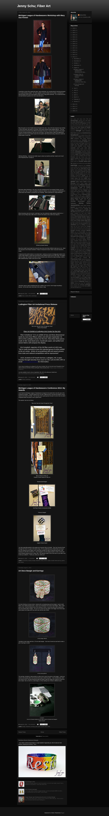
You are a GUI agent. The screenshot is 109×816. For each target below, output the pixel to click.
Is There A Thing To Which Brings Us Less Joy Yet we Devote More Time (81, 198)
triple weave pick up (82, 271)
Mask (76, 216)
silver (76, 252)
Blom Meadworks (86, 137)
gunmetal (73, 183)
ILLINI (78, 192)
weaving (81, 281)
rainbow (84, 239)
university (84, 274)
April (75, 94)
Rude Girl (78, 245)
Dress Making (79, 163)
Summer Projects (87, 263)
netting (83, 224)
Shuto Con (73, 251)
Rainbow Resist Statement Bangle (28, 740)
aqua (89, 122)
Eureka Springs (74, 167)
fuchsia (83, 175)
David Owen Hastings (83, 158)
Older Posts (62, 732)
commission (78, 151)
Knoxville (81, 208)
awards (30, 560)
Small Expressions (78, 253)
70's (87, 119)
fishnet (72, 174)
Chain (75, 146)
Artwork (77, 128)
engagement (80, 165)
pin (77, 232)
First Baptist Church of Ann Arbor (82, 172)
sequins (89, 247)
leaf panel (78, 211)
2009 (74, 110)
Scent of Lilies (79, 246)
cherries (89, 146)
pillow (76, 232)
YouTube (77, 287)
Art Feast (73, 124)
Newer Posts (22, 732)
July (75, 88)
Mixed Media (74, 220)
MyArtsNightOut (84, 223)
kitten (86, 207)
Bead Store (73, 133)
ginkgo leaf (77, 178)
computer (89, 151)
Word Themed (74, 284)
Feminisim (80, 169)
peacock (86, 228)
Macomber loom (87, 215)
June (75, 90)
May (75, 92)
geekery (86, 176)
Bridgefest (81, 141)
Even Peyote (80, 167)
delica (72, 159)
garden (82, 176)
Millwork (82, 219)
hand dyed (88, 184)
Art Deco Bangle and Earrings (31, 571)
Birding (72, 137)
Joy (84, 207)
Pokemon (76, 235)
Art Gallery (86, 124)
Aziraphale (73, 130)
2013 (74, 56)
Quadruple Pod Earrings (76, 239)
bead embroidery (86, 130)
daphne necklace (75, 158)
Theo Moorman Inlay (83, 267)
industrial (76, 195)
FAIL (79, 168)
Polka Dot (81, 235)
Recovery (85, 240)
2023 (74, 34)
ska (79, 252)
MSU (80, 221)
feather (76, 169)
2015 (74, 52)
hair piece (77, 184)
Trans (72, 270)
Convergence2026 (86, 152)
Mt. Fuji (83, 221)
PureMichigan (82, 237)
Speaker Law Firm (78, 254)
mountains (73, 221)
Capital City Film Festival (77, 144)
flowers (89, 174)
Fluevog (72, 175)
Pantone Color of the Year (82, 227)
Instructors (73, 197)
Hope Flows (73, 191)
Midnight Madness (82, 217)
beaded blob (79, 133)
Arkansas (73, 123)
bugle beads (78, 143)
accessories (25, 560)
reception (76, 240)
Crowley (82, 157)
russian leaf (84, 245)
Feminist (85, 169)
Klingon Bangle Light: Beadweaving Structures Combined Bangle (40, 797)
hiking (79, 190)
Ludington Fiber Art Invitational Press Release (37, 304)
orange (89, 226)
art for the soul (79, 124)
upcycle (79, 275)
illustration (88, 192)
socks (72, 254)
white (49, 726)
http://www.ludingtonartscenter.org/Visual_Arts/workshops (31, 373)
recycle (89, 240)
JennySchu (75, 205)
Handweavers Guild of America (81, 187)
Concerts (73, 152)
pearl (89, 229)
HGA (76, 190)
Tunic (89, 271)
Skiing (84, 252)
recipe (80, 240)
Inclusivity (80, 194)
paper (72, 228)
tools (89, 269)
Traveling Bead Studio (79, 270)
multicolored (88, 221)
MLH (30, 295)
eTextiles (88, 165)
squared (85, 257)
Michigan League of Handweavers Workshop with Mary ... (80, 71)
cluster (76, 150)
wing (79, 283)
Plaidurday (73, 233)
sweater (81, 264)
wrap (79, 285)
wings (82, 283)
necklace (73, 224)
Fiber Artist (75, 171)
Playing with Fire (84, 233)
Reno (74, 242)
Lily (87, 211)
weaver (85, 280)
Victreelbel (82, 277)
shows (23, 379)
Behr (80, 135)
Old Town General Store (81, 226)
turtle (77, 273)
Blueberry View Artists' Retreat (82, 138)
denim (79, 159)
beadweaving (87, 133)
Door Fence (88, 159)
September (77, 65)
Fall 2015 (83, 168)
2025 (74, 30)
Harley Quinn (85, 188)
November (76, 61)
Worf (78, 284)
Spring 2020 (78, 257)
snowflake (85, 253)
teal (81, 266)
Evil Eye (85, 167)
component (84, 151)
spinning (89, 254)
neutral (86, 224)
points (72, 235)
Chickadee (73, 147)
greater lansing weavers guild (84, 179)
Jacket (26, 295)
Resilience (80, 242)
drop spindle (84, 163)
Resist (84, 242)
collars (84, 150)
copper (49, 560)
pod (90, 233)
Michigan (79, 216)
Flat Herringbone (79, 174)
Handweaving (74, 188)
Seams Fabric (79, 247)
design (82, 159)
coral (80, 154)
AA (90, 119)
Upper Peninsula (86, 275)
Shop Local (84, 250)
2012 (74, 104)
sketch (81, 251)
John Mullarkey (79, 207)
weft (90, 281)
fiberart (79, 171)
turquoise (73, 273)
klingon (72, 208)
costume (83, 154)
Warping (75, 279)
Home (42, 732)
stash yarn (83, 260)
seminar (84, 247)
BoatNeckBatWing (74, 140)
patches (79, 228)
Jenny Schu (83, 15)
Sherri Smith (76, 250)
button (83, 143)
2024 (74, 32)
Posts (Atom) (45, 736)
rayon (72, 240)
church (81, 148)
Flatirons (85, 174)
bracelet (84, 140)
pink (84, 232)
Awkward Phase (87, 128)
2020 (74, 41)
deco (89, 158)
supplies (72, 264)
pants (89, 227)
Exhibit (89, 167)
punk (77, 237)
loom (85, 213)
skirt (87, 251)
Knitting (76, 208)
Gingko (72, 178)
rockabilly (88, 243)
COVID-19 (88, 154)
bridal (77, 141)
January (76, 101)
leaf (19, 562)
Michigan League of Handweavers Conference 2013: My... (80, 81)
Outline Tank (73, 227)
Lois (82, 213)
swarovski (77, 264)
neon (78, 224)
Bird (90, 135)
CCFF (72, 146)
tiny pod (86, 268)
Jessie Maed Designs (85, 205)
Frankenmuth (78, 175)
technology (85, 266)
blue (72, 138)
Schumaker (85, 246)
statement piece (78, 262)
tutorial (79, 273)
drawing (74, 163)
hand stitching (81, 186)
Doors (72, 161)
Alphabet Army (82, 120)
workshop (82, 284)
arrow (76, 123)
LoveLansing (79, 215)
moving (76, 221)
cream (74, 155)
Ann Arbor (88, 120)
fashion (72, 169)
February (76, 99)
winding (76, 283)
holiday (85, 190)
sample (89, 245)
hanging (80, 188)
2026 (74, 28)
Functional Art (74, 176)
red (72, 242)
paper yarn (75, 228)
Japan (89, 199)
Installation (88, 195)
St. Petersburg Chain (81, 258)
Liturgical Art (77, 213)
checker (80, 146)
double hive (76, 161)
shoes (80, 250)
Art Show (81, 126)
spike (85, 254)
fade (77, 168)
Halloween (82, 184)
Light (86, 211)
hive (82, 190)
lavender (79, 210)
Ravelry (89, 239)
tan (71, 266)
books (80, 140)
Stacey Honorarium (86, 259)
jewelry (73, 207)
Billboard (86, 135)
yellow (89, 286)
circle (85, 148)
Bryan (89, 141)
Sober (89, 253)
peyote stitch (44, 726)
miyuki (78, 220)
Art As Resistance (82, 123)
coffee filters (80, 150)
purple (89, 238)
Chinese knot (80, 147)
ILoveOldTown (74, 194)
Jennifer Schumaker (78, 201)
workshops (34, 295)
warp (87, 278)
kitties (89, 207)
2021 (74, 39)
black (23, 295)
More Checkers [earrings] (31, 789)
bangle (33, 560)
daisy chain (88, 157)
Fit (74, 174)
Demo (76, 159)
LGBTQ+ (82, 211)
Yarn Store (84, 286)
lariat (76, 210)
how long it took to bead (81, 191)
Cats (89, 144)
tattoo (79, 266)
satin (72, 246)
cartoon (86, 144)
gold (36, 726)
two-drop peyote (87, 273)
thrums (79, 269)
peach (83, 228)
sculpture (73, 247)
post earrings (88, 236)
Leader (83, 210)
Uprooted (73, 277)
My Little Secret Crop (75, 223)
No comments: (32, 293)
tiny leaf (82, 268)
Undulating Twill (78, 274)
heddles (72, 190)
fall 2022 (88, 168)
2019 (74, 43)
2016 (74, 50)
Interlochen (77, 197)
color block (88, 150)
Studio (80, 263)
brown (45, 560)
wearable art (80, 279)
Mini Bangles (88, 219)
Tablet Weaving (87, 264)
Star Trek (79, 260)
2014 (74, 54)
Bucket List (73, 143)
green (63, 560)
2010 (74, 108)
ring (78, 243)
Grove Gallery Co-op (85, 181)
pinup (87, 232)
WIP (84, 283)
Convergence (78, 152)
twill (82, 273)
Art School (77, 126)
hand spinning (74, 186)
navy (89, 223)
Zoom (80, 287)
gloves (82, 178)
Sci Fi (89, 246)
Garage (79, 176)
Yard (81, 285)
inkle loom (82, 195)
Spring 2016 (85, 256)
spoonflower (73, 256)
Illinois (83, 192)
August (76, 67)
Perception (78, 230)
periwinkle (83, 230)
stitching (84, 262)
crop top (78, 157)
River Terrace (82, 243)
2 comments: (32, 558)
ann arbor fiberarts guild (77, 122)
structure (76, 263)
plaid (89, 232)
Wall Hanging (82, 278)
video (85, 277)
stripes (72, 263)
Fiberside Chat (84, 171)
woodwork (88, 283)
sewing (72, 249)
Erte (85, 165)
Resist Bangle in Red (30, 781)
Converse (73, 154)
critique (77, 155)
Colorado (72, 151)
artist (89, 126)
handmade (88, 186)
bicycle (83, 135)
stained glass (73, 260)
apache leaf (85, 122)
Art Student (85, 126)
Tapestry (75, 266)
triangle (86, 270)
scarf (74, 246)
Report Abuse (75, 291)
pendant (73, 230)
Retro (87, 242)
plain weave (78, 233)
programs (73, 237)
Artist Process (74, 127)
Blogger (62, 812)
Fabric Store (73, 168)
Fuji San (88, 175)
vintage (89, 277)
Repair (76, 242)
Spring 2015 (79, 256)
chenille (84, 146)
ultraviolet (73, 274)
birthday (76, 136)
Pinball (80, 232)
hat (90, 188)
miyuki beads (84, 220)
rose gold (73, 245)
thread (76, 268)
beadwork (38, 560)
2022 (74, 37)
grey (77, 181)
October (76, 63)
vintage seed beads (75, 278)
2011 (74, 106)
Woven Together (74, 285)
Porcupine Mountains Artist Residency (81, 235)
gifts (90, 176)
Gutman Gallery (80, 183)
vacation (77, 277)
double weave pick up (56, 560)
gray (76, 179)
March (75, 97)
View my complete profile (84, 17)
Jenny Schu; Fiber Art (33, 6)
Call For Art (88, 143)
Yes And (72, 287)
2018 (74, 45)
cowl (72, 155)
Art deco (89, 123)
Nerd (80, 224)
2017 (74, 48)
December (76, 58)
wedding (86, 281)
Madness (72, 216)
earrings (33, 726)
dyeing (89, 163)
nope (74, 226)
